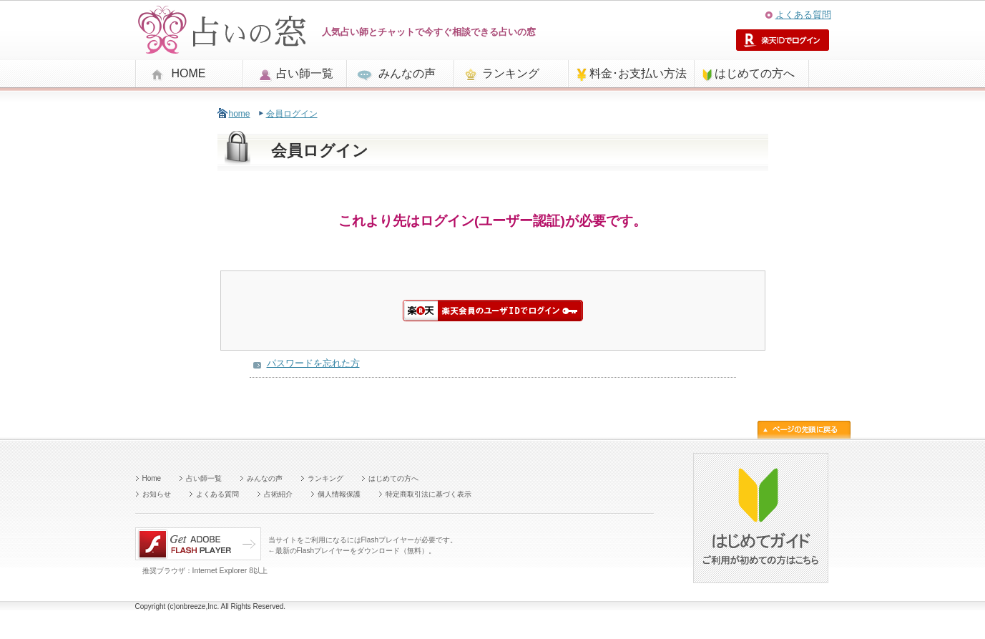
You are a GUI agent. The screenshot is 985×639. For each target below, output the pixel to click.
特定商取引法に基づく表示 (428, 494)
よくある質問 (803, 14)
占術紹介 (278, 494)
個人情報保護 (339, 494)
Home (152, 478)
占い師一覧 (304, 73)
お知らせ (156, 494)
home (239, 114)
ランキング (510, 73)
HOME (189, 73)
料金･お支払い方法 (638, 73)
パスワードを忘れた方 (313, 363)
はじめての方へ (755, 73)
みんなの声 (407, 73)
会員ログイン (292, 114)
